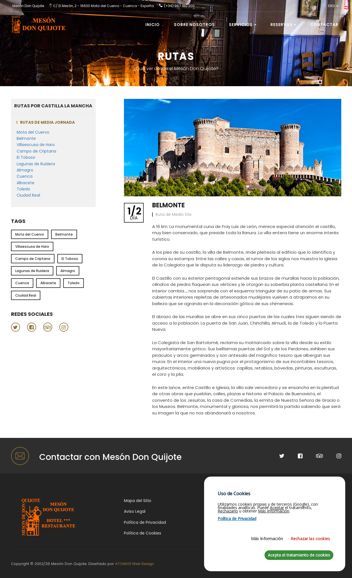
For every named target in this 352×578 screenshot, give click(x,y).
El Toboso (26, 157)
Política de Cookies (142, 533)
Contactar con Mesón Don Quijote (110, 457)
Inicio (152, 24)
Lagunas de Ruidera (36, 164)
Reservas (283, 24)
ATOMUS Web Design (134, 563)
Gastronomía (306, 500)
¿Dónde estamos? (227, 500)
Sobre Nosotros (194, 24)
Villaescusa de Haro (36, 144)
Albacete (25, 183)
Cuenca (24, 176)
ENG (333, 5)
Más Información (267, 567)
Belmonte (26, 138)
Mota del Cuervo (33, 132)
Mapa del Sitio (137, 500)
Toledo (23, 189)
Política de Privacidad (145, 522)
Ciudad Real (28, 195)
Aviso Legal (134, 511)
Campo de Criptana (36, 151)
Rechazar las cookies (310, 567)
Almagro (25, 170)
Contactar (324, 24)
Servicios (242, 24)
